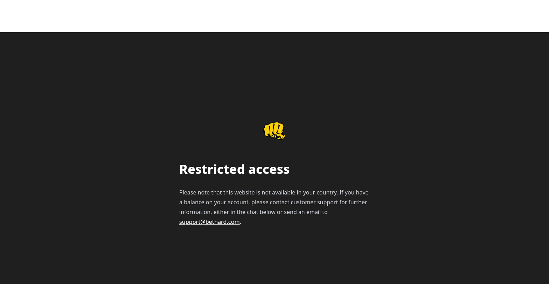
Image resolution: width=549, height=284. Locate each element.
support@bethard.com (209, 222)
